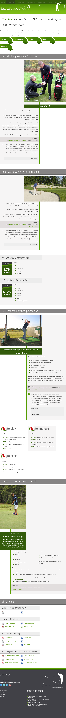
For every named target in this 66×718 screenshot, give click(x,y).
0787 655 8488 (5, 680)
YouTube (10, 685)
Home (3, 2)
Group (31, 39)
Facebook (1, 685)
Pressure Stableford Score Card (12, 656)
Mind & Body (42, 2)
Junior (45, 39)
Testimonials (31, 2)
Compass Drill (8, 637)
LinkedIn (7, 685)
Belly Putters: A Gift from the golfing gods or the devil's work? (37, 705)
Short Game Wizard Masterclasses (20, 171)
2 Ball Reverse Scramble (11, 662)
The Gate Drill (8, 644)
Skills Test (4, 46)
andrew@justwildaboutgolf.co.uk (17, 140)
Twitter (4, 685)
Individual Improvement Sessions (19, 56)
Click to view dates (33, 226)
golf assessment (32, 112)
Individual (3, 39)
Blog (56, 2)
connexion (60, 687)
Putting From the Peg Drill (11, 641)
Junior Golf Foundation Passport (19, 481)
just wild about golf (15, 7)
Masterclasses (19, 39)
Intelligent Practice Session (12, 612)
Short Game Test (9, 626)
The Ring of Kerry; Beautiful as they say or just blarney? (38, 700)
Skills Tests (8, 601)
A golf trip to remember (34, 702)
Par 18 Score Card (10, 623)
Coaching (11, 2)
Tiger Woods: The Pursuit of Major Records (37, 697)
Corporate (20, 2)
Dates (50, 2)
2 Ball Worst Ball (9, 659)
